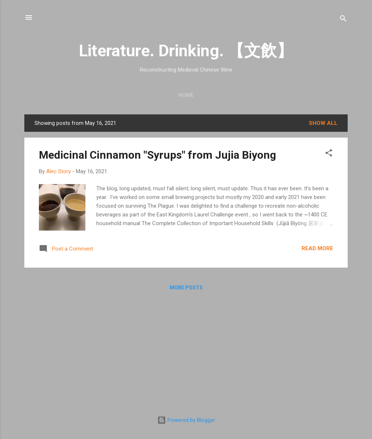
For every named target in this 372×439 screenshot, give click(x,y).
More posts (186, 287)
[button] (328, 154)
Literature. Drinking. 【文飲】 (186, 50)
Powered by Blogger (186, 420)
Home (186, 95)
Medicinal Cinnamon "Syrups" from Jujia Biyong (157, 155)
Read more (317, 248)
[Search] (343, 20)
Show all (323, 123)
